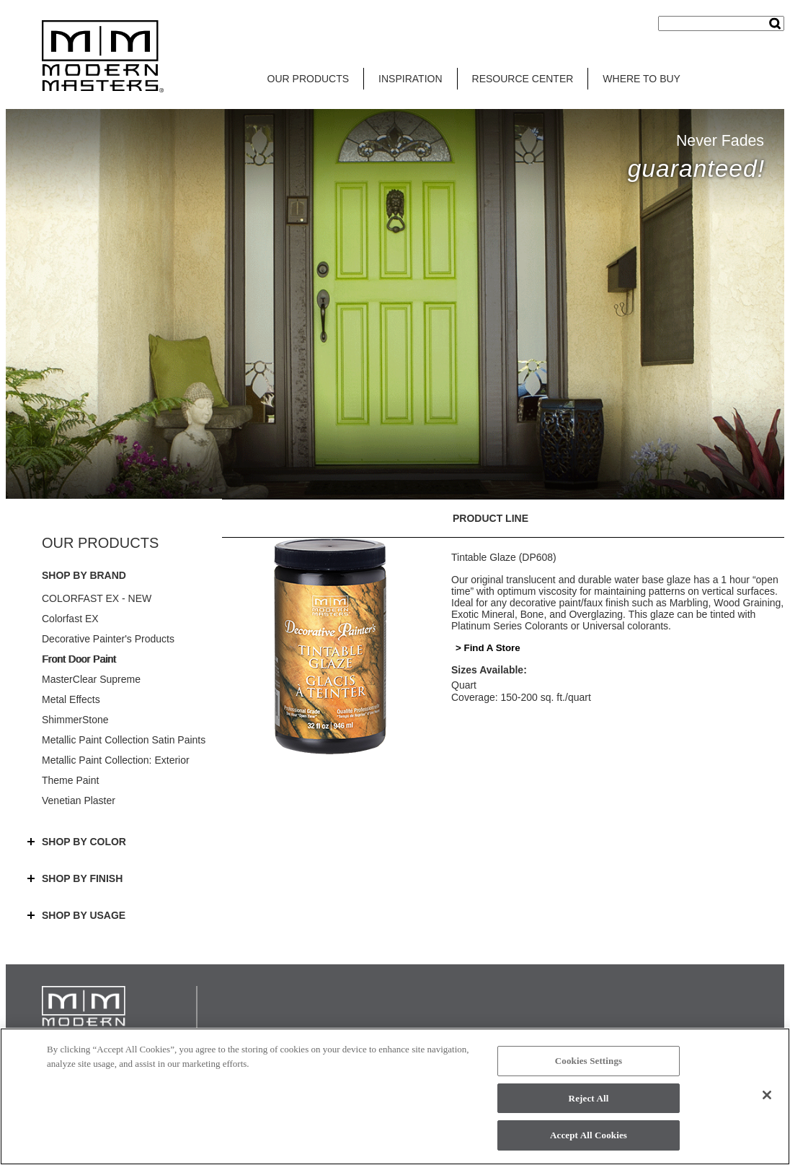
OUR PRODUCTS (308, 78)
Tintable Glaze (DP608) (503, 557)
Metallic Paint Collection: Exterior (116, 760)
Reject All (589, 1098)
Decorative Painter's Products (108, 639)
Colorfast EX (70, 618)
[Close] (767, 1095)
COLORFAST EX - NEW (96, 598)
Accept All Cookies (588, 1135)
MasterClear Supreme (91, 679)
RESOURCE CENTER (523, 78)
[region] (395, 1096)
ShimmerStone (75, 719)
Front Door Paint (79, 659)
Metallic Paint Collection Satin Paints (123, 740)
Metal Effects (71, 699)
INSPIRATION (410, 78)
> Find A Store (488, 647)
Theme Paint (70, 780)
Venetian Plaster (78, 800)
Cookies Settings (588, 1060)
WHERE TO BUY (641, 78)
